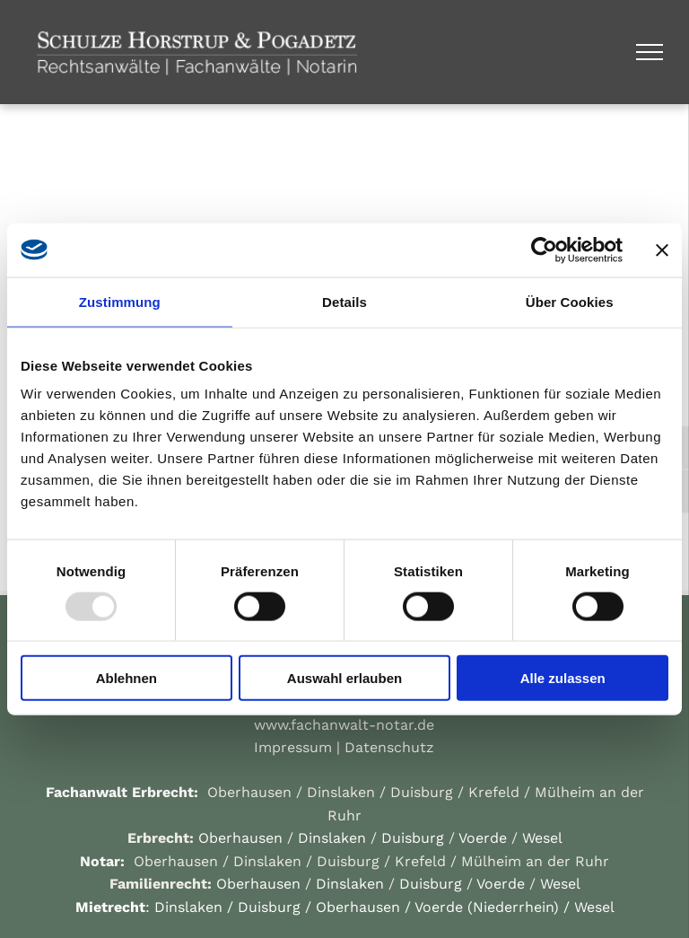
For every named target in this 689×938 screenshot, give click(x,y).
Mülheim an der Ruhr (535, 861)
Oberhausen (249, 792)
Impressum (293, 747)
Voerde (482, 837)
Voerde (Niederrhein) (486, 907)
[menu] (649, 52)
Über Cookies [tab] (570, 301)
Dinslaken (341, 792)
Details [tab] (344, 301)
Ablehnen (126, 678)
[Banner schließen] (662, 249)
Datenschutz (389, 747)
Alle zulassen (563, 678)
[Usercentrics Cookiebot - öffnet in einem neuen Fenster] (544, 249)
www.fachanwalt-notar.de (344, 724)
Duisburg (421, 792)
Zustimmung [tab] (120, 301)
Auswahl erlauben (344, 678)
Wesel (542, 837)
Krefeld (493, 792)
